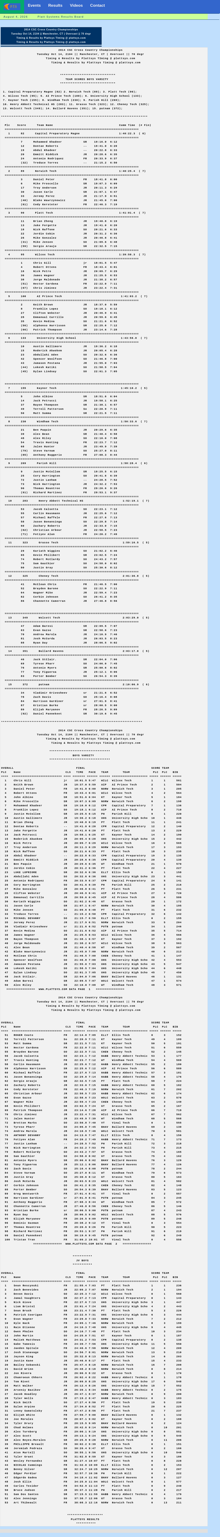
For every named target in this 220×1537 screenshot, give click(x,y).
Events (34, 5)
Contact (97, 5)
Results (55, 5)
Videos (76, 5)
